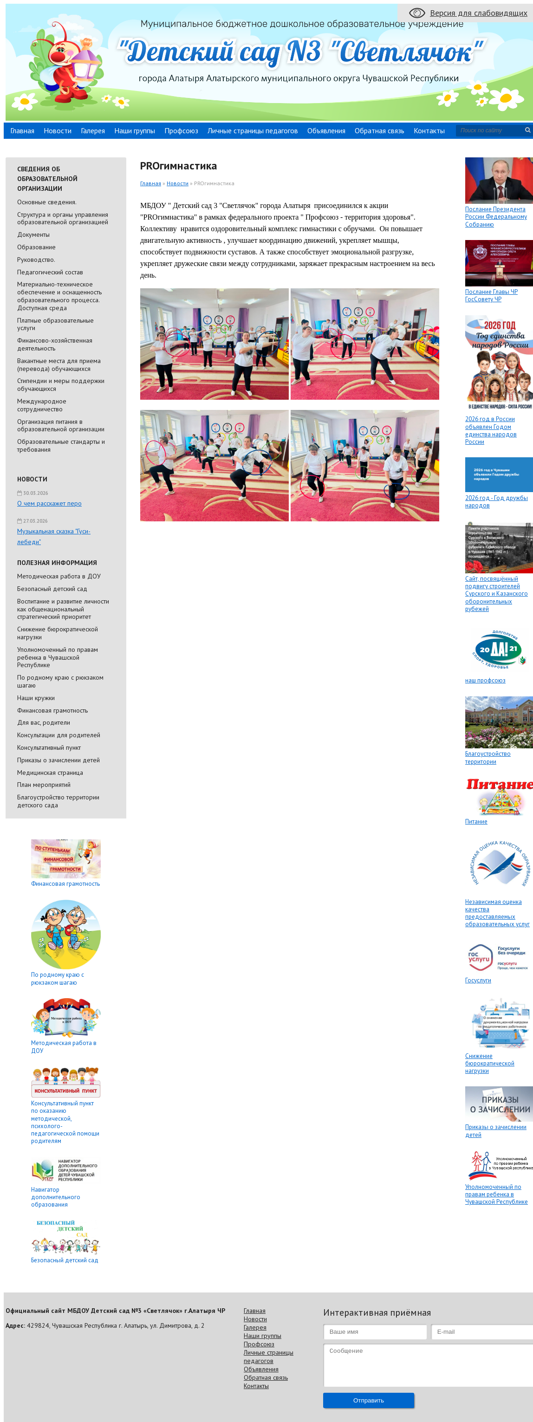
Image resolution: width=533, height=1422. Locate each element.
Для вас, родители (43, 722)
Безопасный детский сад (52, 588)
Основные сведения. (47, 202)
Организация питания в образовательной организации (60, 425)
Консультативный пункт (49, 747)
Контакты (429, 130)
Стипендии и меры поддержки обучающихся (60, 385)
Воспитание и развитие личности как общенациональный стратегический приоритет (63, 609)
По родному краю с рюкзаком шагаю (60, 681)
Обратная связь (379, 130)
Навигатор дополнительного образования (55, 1197)
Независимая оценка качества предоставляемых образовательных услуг (497, 913)
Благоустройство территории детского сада (58, 801)
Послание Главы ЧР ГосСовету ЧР (491, 295)
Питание (476, 821)
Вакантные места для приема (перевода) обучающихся (59, 365)
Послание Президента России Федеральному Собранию (496, 216)
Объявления (326, 130)
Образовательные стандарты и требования (61, 445)
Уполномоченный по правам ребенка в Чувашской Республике (57, 657)
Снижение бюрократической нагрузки (57, 633)
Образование (36, 247)
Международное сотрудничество (41, 405)
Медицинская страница (50, 772)
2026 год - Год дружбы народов (496, 501)
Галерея (93, 130)
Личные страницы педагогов (253, 130)
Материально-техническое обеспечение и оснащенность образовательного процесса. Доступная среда (59, 296)
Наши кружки (36, 698)
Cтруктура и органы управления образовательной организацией (62, 218)
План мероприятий (44, 784)
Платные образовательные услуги (55, 324)
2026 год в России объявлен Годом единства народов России (491, 430)
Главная (22, 130)
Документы (33, 234)
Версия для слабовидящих (478, 12)
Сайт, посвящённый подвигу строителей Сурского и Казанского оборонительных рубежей (496, 594)
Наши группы (134, 130)
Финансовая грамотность (52, 710)
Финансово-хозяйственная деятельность (54, 344)
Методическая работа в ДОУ (59, 576)
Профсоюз (181, 130)
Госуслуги (478, 980)
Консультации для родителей (58, 735)
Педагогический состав (50, 272)
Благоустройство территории (488, 757)
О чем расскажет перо (49, 503)
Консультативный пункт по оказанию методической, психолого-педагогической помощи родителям (65, 1122)
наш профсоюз (485, 680)
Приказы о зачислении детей (58, 760)
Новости (58, 130)
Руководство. (36, 259)
